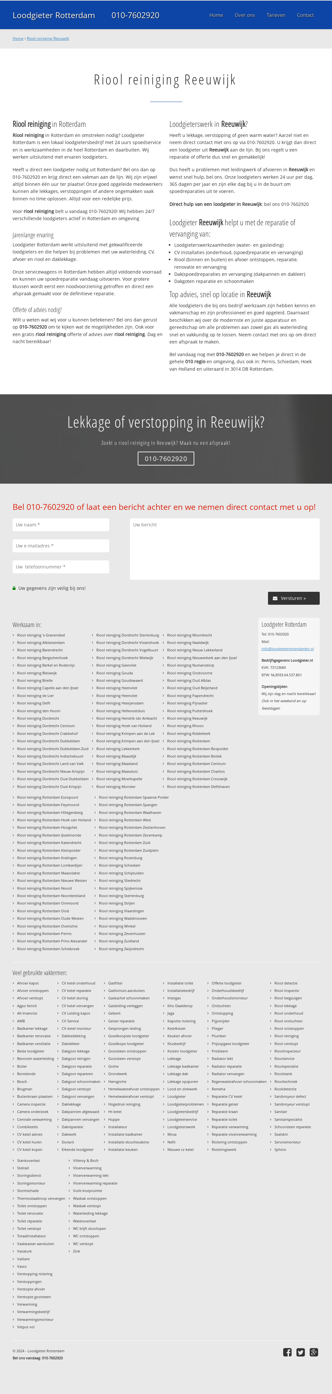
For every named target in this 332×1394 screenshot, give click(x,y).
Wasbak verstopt (87, 1205)
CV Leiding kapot (76, 1013)
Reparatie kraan (225, 1111)
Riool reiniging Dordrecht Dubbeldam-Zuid (53, 748)
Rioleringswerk (224, 1149)
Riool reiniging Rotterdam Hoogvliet (47, 827)
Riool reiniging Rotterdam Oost (43, 910)
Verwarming (27, 1304)
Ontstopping (222, 1013)
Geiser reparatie (121, 1020)
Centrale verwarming (34, 1119)
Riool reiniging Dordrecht (38, 718)
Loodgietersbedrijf (182, 1111)
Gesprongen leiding (124, 1028)
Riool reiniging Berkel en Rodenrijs (46, 665)
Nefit (171, 1142)
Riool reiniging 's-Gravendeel (41, 635)
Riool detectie (285, 983)
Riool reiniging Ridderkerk (188, 733)
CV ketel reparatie (76, 990)
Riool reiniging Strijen (117, 903)
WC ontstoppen (86, 1235)
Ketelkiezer (176, 1028)
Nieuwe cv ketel (180, 1149)
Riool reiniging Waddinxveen (123, 918)
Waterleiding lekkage (90, 1213)
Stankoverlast (28, 1160)
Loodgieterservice (182, 1119)
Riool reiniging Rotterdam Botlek (194, 756)
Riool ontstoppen (289, 1028)
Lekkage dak (177, 1073)
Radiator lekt (222, 1058)
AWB (21, 1020)
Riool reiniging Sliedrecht (120, 880)
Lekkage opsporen (182, 1081)
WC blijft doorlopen (89, 1228)
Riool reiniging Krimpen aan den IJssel (127, 740)
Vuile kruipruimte (87, 1190)
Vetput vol (26, 1326)
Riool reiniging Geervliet (116, 665)
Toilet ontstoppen (32, 1205)
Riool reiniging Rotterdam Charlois (196, 771)
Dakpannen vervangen (81, 1119)
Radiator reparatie (227, 1066)
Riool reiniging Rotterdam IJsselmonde (49, 835)
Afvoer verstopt (30, 997)
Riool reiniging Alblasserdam (41, 642)
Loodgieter (176, 1096)
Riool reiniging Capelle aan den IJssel (47, 687)
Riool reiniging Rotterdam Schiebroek (48, 948)
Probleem (220, 1051)
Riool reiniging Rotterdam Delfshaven (198, 786)
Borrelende (26, 1073)
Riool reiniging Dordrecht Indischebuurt (50, 756)
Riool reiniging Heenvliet (116, 687)
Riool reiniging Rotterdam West (125, 819)
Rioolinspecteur (287, 1051)
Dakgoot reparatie (77, 1066)
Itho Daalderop (180, 1005)
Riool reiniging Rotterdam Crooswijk (197, 778)
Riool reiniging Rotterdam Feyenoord (48, 804)
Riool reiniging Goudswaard (119, 680)
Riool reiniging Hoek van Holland (124, 725)
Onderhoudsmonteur (230, 997)
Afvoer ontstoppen (33, 990)
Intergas (174, 997)
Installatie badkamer (125, 1134)
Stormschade (28, 1190)
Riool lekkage (285, 1005)
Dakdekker (71, 1043)
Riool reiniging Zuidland (119, 941)
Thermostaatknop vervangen (41, 1198)
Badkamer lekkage (32, 1028)
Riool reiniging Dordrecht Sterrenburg (127, 635)
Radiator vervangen (228, 1073)
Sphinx (280, 1149)
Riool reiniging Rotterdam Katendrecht (49, 842)
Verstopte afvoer (31, 1289)
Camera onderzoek (32, 1111)
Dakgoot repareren (77, 1073)
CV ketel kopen (29, 1149)
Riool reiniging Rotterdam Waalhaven (130, 812)
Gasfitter (115, 983)
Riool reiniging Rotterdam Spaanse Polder (134, 797)
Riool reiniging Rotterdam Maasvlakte (48, 873)
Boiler (22, 1066)
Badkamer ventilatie (33, 1043)
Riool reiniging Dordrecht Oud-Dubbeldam (53, 778)
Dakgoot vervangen (78, 1096)
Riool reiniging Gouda (114, 672)
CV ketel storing (75, 997)
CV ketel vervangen (78, 1005)
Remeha (218, 1088)
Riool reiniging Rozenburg (120, 857)
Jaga (170, 1013)
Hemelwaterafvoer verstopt (131, 1096)
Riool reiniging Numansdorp (190, 665)
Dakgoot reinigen (76, 1058)
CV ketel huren (29, 1142)
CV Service (70, 1020)
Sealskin (281, 1134)
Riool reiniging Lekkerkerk (118, 748)
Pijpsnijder (221, 1020)
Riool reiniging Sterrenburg (121, 895)
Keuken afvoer (179, 1035)
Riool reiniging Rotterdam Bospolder (197, 748)
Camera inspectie (31, 1104)
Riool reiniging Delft (33, 703)
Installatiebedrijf (181, 990)
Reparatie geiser (225, 1104)
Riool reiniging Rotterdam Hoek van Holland (54, 819)
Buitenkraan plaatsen (35, 1096)
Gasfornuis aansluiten (126, 990)
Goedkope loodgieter (126, 1043)
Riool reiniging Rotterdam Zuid (124, 842)
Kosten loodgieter (182, 1051)
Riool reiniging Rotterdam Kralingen (47, 857)
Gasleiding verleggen (125, 1005)
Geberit (114, 1013)
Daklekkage (71, 1104)
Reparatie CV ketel (227, 1096)
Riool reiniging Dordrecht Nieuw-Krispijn (51, 771)
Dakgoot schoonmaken (81, 1081)
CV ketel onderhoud (78, 983)
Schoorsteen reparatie (292, 1126)
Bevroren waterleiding (35, 1058)
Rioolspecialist (286, 1066)
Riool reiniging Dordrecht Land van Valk (50, 763)
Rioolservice (284, 1058)
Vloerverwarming (87, 1167)
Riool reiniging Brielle (35, 680)
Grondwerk (117, 1073)
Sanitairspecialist (288, 1119)
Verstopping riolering (34, 1273)
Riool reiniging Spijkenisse (121, 888)
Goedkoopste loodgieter (128, 1035)
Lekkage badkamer (183, 1066)
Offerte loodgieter (226, 983)
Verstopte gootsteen (34, 1296)
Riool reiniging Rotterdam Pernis (44, 933)
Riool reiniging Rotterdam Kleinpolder (48, 850)
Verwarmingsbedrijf (33, 1311)
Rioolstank (283, 1073)
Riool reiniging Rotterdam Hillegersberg (50, 812)
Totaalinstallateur (31, 1235)
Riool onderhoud (288, 1013)
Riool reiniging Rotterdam (188, 740)
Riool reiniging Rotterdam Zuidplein (129, 850)
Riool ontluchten (288, 1020)
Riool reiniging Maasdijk (116, 756)
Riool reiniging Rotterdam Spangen (128, 804)
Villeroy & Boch (86, 1160)
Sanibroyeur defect (290, 1096)
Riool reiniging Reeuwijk (48, 38)
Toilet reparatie (29, 1221)
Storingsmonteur (31, 1183)
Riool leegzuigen (288, 997)
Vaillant (23, 1258)
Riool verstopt (286, 1043)
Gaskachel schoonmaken (129, 997)
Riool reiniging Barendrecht (40, 649)
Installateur (117, 1126)
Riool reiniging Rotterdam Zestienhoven (132, 827)
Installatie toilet (180, 983)
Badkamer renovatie (34, 1035)
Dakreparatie (72, 1126)
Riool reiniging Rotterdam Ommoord (48, 903)
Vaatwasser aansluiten (35, 1243)
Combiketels (27, 1126)
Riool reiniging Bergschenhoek (42, 657)
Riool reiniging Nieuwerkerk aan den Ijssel (202, 657)
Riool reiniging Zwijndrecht (121, 948)
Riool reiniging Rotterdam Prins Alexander (52, 941)
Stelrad (23, 1167)
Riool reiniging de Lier (35, 695)
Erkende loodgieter (77, 1149)
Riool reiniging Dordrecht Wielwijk (124, 657)
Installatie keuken (123, 1149)
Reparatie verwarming (230, 1126)
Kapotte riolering (181, 1020)
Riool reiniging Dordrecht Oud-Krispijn (49, 786)
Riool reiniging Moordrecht (189, 635)
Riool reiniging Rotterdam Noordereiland (51, 895)
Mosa (172, 1134)
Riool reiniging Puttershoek (190, 710)
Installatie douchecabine (128, 1142)
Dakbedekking (74, 1035)
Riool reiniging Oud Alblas (189, 680)
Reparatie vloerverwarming (234, 1134)
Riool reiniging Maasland (117, 763)
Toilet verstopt (29, 1228)
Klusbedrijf (176, 1043)
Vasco (22, 1266)
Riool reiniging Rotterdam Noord (44, 888)
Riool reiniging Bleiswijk (37, 672)
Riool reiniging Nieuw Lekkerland (194, 649)
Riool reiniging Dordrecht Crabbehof (47, 733)
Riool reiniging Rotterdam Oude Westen (50, 918)
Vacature (24, 1251)
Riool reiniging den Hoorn (38, 710)
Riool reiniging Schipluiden (121, 873)
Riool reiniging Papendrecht (190, 695)
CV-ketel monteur (76, 1028)
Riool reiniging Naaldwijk (188, 642)
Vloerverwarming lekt (91, 1175)
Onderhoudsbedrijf (228, 990)
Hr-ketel (115, 1111)
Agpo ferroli (27, 1005)
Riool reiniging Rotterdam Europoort (47, 797)
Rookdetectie (285, 1088)
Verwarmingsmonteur (35, 1319)
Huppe (114, 1119)
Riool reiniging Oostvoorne (189, 672)
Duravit (68, 1142)
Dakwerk (69, 1134)
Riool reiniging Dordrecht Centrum (46, 725)
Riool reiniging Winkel (117, 926)
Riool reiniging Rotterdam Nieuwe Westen (52, 880)
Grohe (113, 1066)
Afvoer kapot (28, 983)
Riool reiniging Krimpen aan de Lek (125, 733)
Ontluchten (221, 1005)
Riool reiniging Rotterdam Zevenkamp (130, 835)
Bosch (22, 1081)
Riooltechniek (285, 1081)
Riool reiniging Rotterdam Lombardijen (49, 865)
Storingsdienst (29, 1175)
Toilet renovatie (30, 1213)
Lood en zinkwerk (182, 1088)
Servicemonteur (287, 1142)
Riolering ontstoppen (229, 1142)
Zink (76, 1251)
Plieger (217, 1028)
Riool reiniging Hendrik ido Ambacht (126, 718)
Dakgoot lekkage (76, 1051)
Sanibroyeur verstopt (292, 1104)
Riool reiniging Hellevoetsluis (120, 710)
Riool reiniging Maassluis (117, 771)
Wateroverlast (84, 1221)
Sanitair (280, 1111)
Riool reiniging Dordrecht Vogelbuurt (127, 649)
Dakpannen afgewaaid (80, 1111)
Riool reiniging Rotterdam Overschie (47, 926)
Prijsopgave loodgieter (230, 1043)
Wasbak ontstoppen (90, 1198)
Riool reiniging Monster (115, 786)
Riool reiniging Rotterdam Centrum (196, 763)
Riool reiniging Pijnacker (187, 703)
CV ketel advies (29, 1134)
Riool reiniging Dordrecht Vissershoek (127, 642)
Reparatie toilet (224, 1119)
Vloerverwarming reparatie (95, 1183)
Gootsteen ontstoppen (127, 1051)
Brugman (24, 1088)
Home (18, 38)
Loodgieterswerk (181, 1126)
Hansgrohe (117, 1081)
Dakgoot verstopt (76, 1088)
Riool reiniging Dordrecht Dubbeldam (48, 740)
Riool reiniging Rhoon (185, 725)
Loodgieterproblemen (185, 1104)
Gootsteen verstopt (124, 1058)
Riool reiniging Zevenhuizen (122, 933)
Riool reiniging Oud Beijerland (192, 687)
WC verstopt (83, 1243)
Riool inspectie (286, 990)
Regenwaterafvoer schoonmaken (239, 1081)
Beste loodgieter (30, 1051)
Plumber (219, 1035)
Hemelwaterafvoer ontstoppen (134, 1088)
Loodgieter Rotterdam (54, 14)
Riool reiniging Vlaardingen (121, 910)
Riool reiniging (286, 1035)
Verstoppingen (29, 1281)
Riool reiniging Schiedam (119, 865)
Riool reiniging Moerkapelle (119, 778)
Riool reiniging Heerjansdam (120, 703)
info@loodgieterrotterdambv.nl (288, 648)
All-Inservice (27, 1013)
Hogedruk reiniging (124, 1104)
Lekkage (174, 1058)
